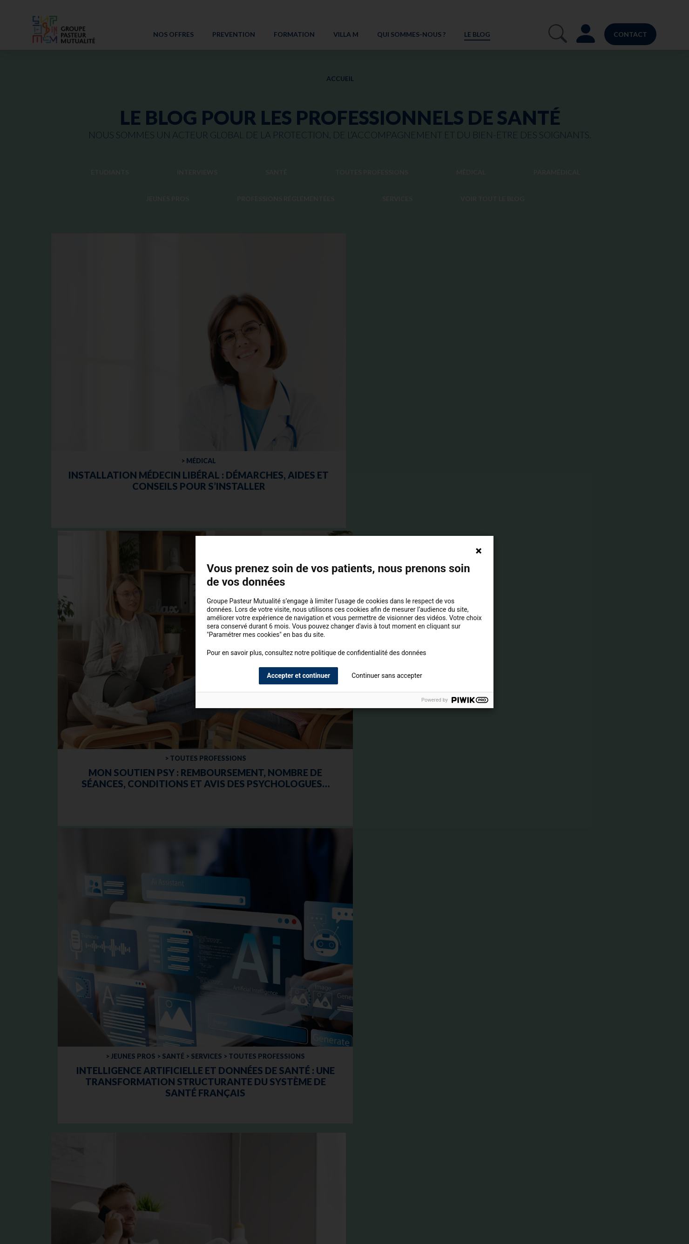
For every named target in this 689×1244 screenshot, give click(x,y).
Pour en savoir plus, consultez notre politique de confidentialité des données (316, 652)
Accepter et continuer (298, 675)
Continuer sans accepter (386, 675)
